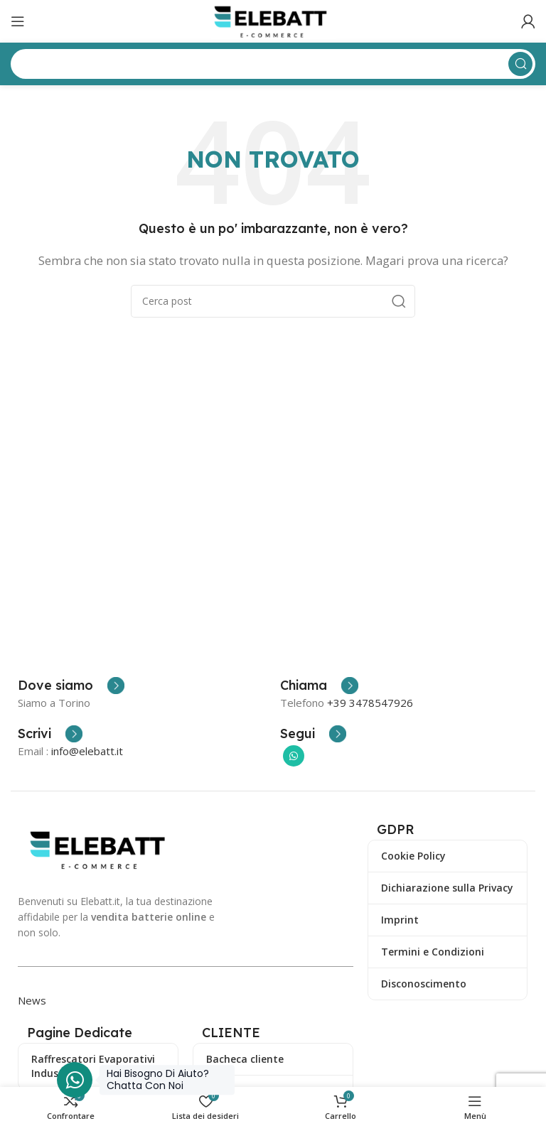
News (32, 1000)
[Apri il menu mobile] (18, 21)
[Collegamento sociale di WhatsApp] (293, 756)
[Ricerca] (273, 301)
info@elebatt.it (87, 751)
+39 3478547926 (370, 702)
